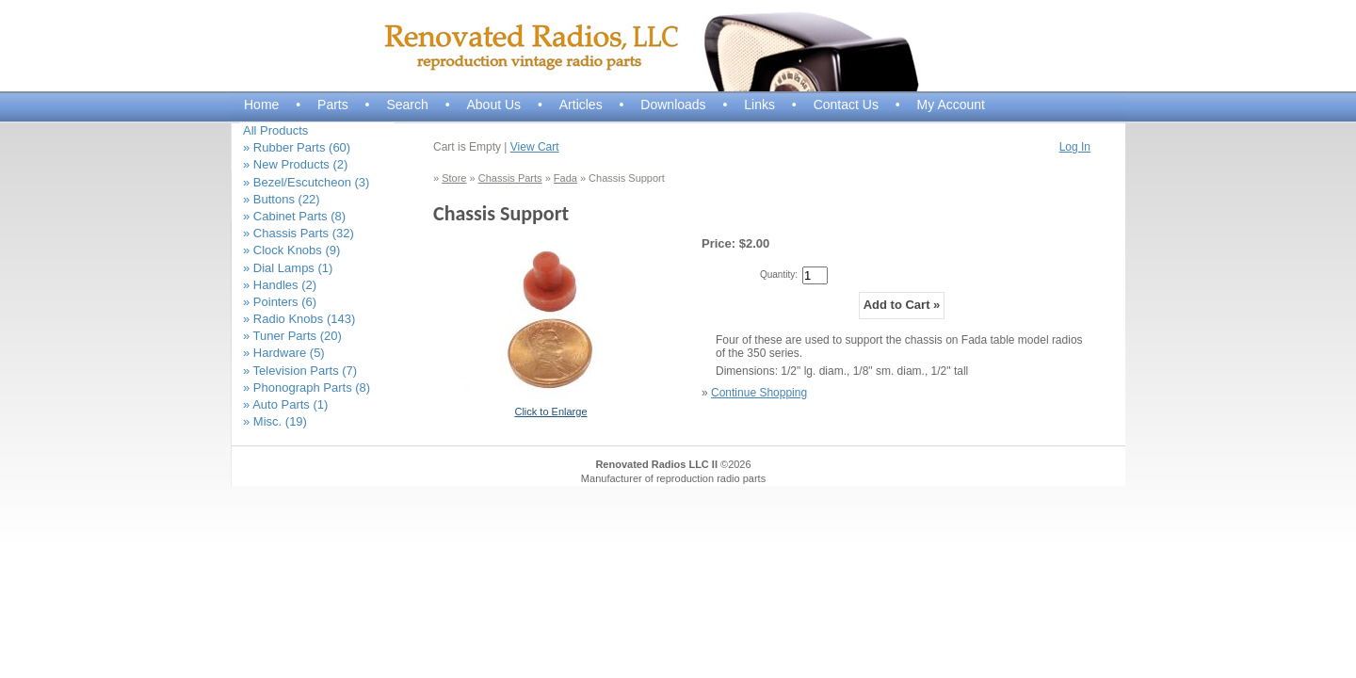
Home (261, 104)
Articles (581, 104)
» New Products (295, 164)
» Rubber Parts (296, 147)
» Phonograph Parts (306, 387)
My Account (951, 104)
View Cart (534, 146)
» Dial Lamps (287, 268)
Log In (1074, 146)
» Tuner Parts (292, 336)
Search (407, 104)
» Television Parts (300, 370)
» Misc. (275, 421)
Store (454, 178)
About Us (493, 104)
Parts (332, 104)
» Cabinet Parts (294, 216)
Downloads (672, 104)
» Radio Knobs (299, 319)
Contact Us (846, 104)
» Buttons (281, 199)
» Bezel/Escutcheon (306, 182)
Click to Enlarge (550, 411)
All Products (275, 130)
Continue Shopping (759, 392)
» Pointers (279, 302)
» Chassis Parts (298, 233)
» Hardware (284, 353)
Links (759, 104)
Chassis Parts (510, 178)
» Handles (279, 285)
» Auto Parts (285, 404)
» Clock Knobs (291, 250)
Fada (565, 178)
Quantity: (779, 274)
